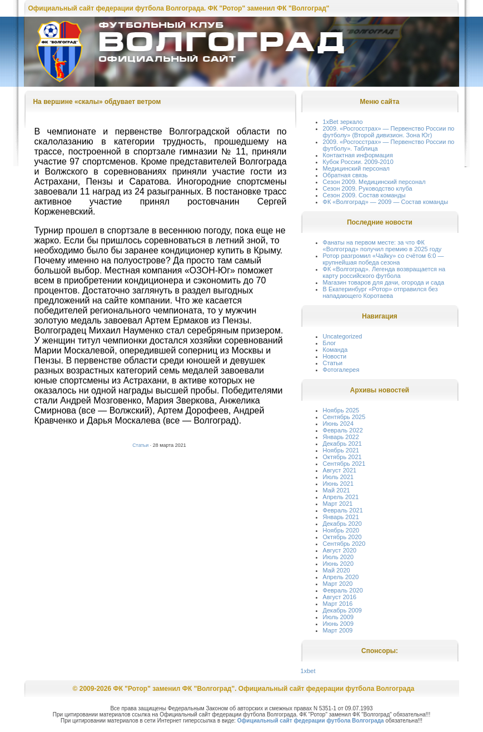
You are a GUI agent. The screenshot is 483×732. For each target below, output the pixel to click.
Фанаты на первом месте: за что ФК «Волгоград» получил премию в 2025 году (382, 245)
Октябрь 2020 (342, 537)
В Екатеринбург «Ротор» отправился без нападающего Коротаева (380, 292)
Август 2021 (340, 470)
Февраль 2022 (343, 430)
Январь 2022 (341, 437)
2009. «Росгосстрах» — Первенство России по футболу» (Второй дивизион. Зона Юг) (389, 131)
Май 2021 (336, 490)
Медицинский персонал (356, 168)
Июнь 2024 (338, 423)
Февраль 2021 (343, 510)
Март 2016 (338, 603)
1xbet (308, 671)
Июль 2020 (338, 557)
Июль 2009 (338, 617)
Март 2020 (338, 583)
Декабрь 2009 (342, 610)
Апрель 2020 (341, 577)
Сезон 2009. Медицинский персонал (374, 181)
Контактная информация (358, 155)
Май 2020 (336, 570)
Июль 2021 (338, 477)
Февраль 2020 (343, 590)
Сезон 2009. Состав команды (364, 195)
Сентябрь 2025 (344, 417)
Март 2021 (338, 503)
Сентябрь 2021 (344, 463)
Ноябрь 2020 (341, 530)
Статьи (140, 445)
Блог (329, 343)
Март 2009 (338, 630)
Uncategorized (342, 336)
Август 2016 (340, 597)
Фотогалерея (341, 369)
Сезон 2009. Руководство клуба (367, 188)
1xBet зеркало (343, 121)
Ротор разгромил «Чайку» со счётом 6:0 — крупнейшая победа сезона (383, 259)
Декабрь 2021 (342, 443)
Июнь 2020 (338, 563)
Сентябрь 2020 (344, 543)
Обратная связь (345, 175)
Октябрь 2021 (342, 457)
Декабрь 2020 (342, 523)
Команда (335, 349)
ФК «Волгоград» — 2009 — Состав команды (386, 201)
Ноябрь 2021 (341, 450)
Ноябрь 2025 (341, 410)
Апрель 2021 (341, 497)
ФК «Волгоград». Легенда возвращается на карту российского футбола (384, 272)
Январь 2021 (341, 517)
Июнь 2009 (338, 623)
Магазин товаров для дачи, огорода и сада (384, 282)
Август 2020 (340, 550)
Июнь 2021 (338, 483)
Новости (335, 356)
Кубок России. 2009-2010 (358, 161)
